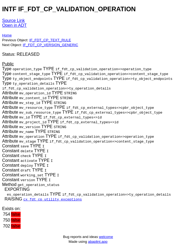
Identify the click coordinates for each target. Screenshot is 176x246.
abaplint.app (97, 242)
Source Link (13, 20)
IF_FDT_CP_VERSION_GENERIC (50, 45)
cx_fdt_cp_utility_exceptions (52, 199)
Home (7, 35)
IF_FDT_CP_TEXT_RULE (50, 40)
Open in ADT (14, 25)
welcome (106, 237)
